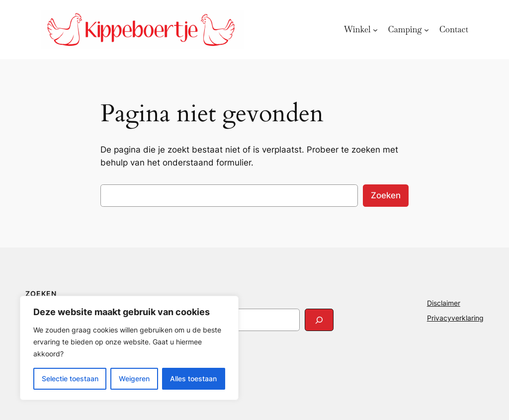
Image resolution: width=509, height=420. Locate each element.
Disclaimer (443, 303)
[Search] (319, 320)
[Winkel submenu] (375, 29)
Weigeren (134, 378)
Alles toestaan (193, 378)
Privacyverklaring (455, 318)
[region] (129, 348)
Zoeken (386, 195)
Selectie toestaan (70, 378)
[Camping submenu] (426, 29)
